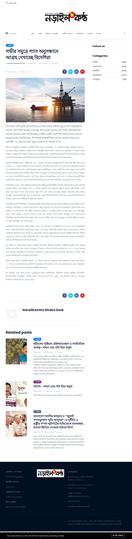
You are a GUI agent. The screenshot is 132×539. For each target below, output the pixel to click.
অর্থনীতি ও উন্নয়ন (67, 33)
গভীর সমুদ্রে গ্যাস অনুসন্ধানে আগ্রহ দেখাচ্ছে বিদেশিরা (35, 54)
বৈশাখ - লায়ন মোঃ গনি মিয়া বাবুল (54, 390)
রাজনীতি (96, 70)
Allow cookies (118, 535)
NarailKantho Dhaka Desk (16, 63)
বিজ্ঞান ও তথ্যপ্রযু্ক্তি (52, 33)
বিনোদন (98, 33)
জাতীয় (40, 33)
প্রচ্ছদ (32, 33)
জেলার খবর (97, 66)
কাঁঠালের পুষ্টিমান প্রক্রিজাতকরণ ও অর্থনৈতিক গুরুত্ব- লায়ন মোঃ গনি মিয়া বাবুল (57, 347)
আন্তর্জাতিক (79, 33)
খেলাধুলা (90, 33)
